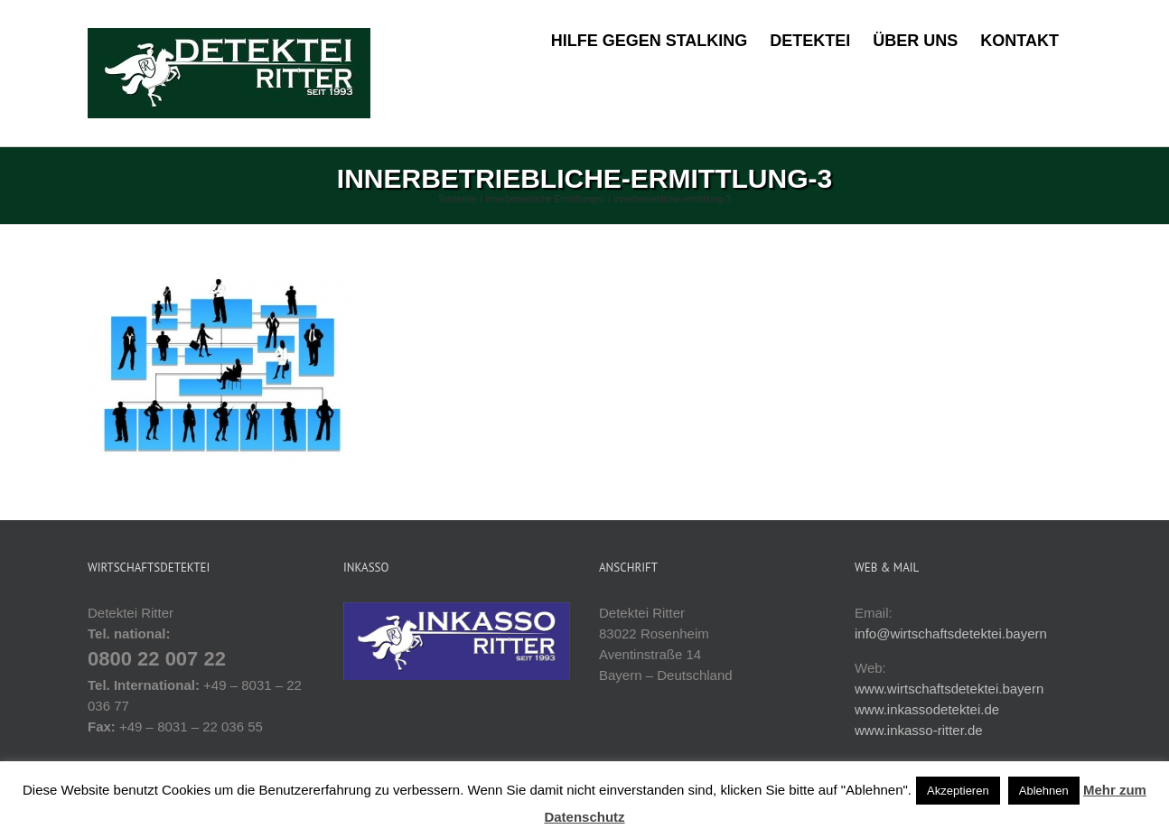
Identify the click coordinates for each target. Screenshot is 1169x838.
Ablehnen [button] (1044, 790)
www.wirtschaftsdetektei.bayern (949, 688)
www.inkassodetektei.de (927, 709)
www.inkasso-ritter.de (919, 730)
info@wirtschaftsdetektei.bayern (951, 633)
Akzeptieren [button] (958, 790)
